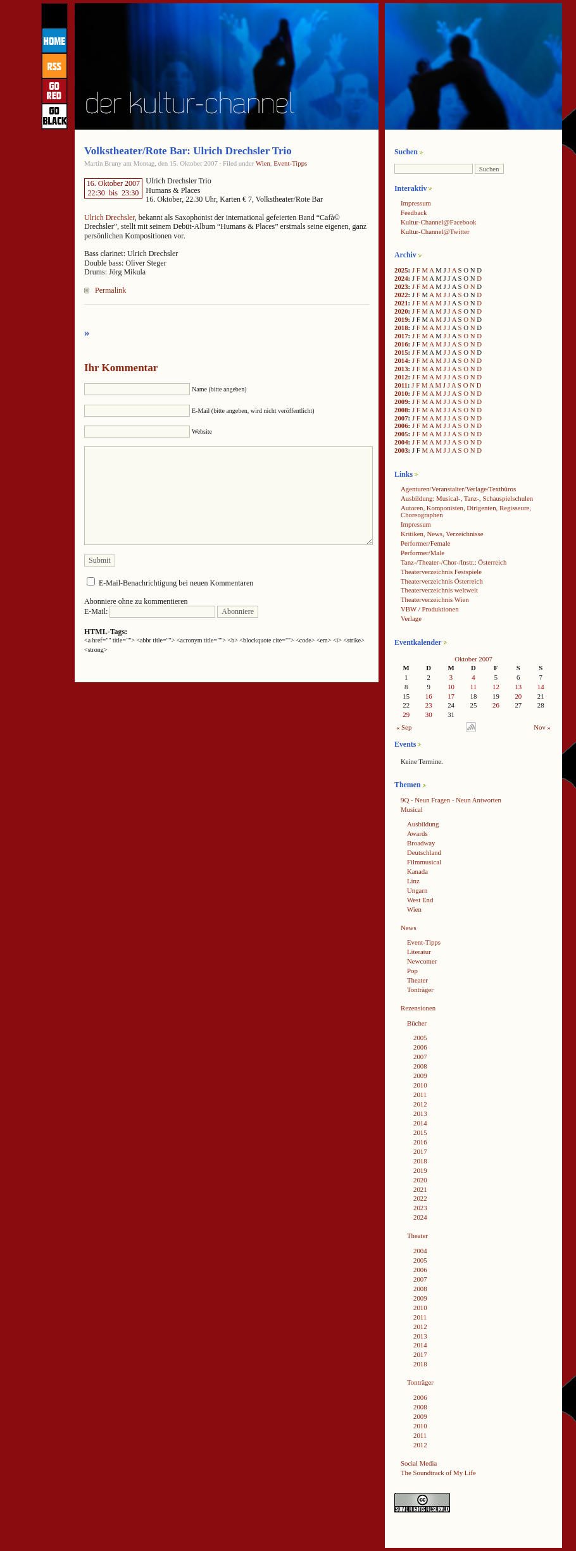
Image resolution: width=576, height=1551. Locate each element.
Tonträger (420, 989)
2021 (401, 303)
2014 (401, 360)
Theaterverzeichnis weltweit (439, 590)
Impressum (416, 203)
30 (428, 714)
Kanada (417, 871)
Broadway (421, 843)
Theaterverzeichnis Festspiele (441, 571)
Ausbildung (423, 824)
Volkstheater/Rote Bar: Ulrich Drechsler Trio (188, 151)
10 (451, 686)
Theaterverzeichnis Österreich (442, 581)
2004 (401, 442)
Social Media (419, 1463)
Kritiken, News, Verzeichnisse (442, 533)
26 (495, 705)
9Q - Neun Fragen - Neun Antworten (451, 800)
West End (420, 900)
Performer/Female (426, 543)
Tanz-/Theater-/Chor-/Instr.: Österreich (453, 562)
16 (428, 696)
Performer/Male (422, 552)
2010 (401, 393)
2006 (401, 425)
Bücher (417, 1023)
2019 (401, 319)
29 (406, 714)
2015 (401, 352)
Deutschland (424, 852)
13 (518, 686)
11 (473, 686)
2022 (401, 294)
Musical (412, 809)
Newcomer (422, 961)
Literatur (419, 951)
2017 (401, 336)
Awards (417, 833)
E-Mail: (149, 611)
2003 (401, 450)
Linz (413, 881)
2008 (401, 410)
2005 (401, 434)
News (408, 927)
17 (451, 696)
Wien (263, 163)
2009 (401, 401)
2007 (401, 418)
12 (495, 686)
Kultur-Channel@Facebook (438, 222)
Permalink (110, 290)
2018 (401, 327)
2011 (401, 385)
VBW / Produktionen (430, 609)
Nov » (542, 727)
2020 (401, 311)
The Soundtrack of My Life (438, 1472)
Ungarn (417, 890)
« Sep (403, 727)
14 (540, 686)
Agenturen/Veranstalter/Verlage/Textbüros (458, 489)
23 (428, 705)
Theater (417, 980)
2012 (401, 377)
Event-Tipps (290, 163)
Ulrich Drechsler (109, 217)
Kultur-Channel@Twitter (435, 231)
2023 (401, 286)
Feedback (414, 212)
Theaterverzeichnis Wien (435, 599)
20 (518, 696)
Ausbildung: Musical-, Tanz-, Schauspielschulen (467, 498)
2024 (401, 278)
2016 (401, 344)
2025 (401, 270)
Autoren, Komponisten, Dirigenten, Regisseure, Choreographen (466, 511)
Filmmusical (424, 862)
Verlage (411, 618)
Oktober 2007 (473, 659)
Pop (412, 970)
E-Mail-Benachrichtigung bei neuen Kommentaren (176, 583)
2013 (401, 368)
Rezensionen (418, 1008)
